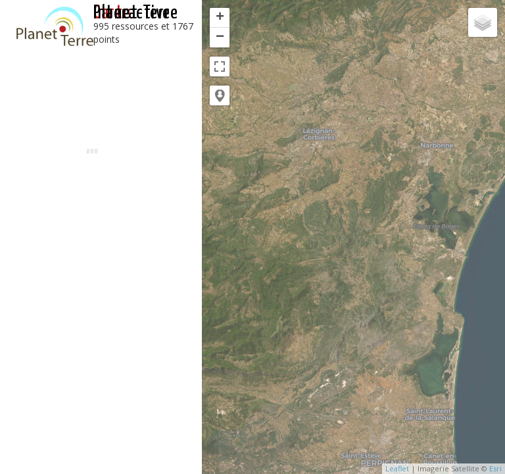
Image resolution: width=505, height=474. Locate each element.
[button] (219, 95)
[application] (353, 237)
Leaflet (397, 468)
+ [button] (220, 18)
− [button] (220, 37)
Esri (495, 468)
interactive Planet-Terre (135, 13)
